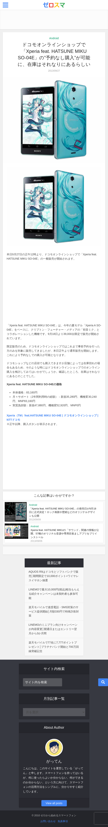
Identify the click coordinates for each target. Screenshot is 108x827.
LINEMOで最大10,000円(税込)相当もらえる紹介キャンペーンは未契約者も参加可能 (54, 594)
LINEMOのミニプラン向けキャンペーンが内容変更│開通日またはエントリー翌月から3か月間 (53, 629)
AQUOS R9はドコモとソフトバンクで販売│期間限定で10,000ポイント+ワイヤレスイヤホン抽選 (54, 576)
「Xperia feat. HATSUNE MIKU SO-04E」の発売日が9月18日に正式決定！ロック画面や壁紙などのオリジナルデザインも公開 (62, 512)
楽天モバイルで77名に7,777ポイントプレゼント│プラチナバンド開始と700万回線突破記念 (54, 647)
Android (54, 38)
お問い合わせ (48, 821)
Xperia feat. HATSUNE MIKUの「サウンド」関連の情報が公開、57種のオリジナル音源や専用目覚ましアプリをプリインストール (65, 534)
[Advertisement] (54, 19)
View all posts (54, 803)
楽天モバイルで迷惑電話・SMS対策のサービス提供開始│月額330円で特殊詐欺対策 (54, 611)
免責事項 (63, 821)
